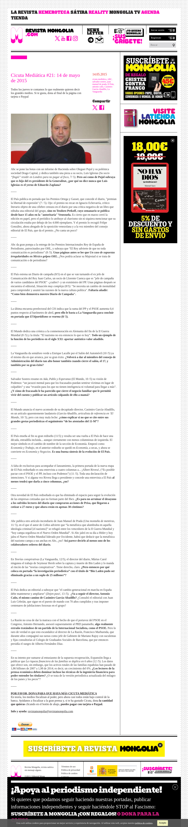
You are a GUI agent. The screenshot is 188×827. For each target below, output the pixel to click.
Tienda (19, 18)
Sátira (79, 12)
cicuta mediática (99, 79)
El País (111, 84)
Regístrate (156, 37)
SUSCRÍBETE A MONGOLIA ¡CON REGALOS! (63, 814)
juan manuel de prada (101, 82)
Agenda (150, 12)
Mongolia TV (124, 12)
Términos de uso (68, 766)
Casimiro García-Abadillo (102, 87)
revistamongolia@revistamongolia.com (50, 711)
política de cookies (143, 822)
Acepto (162, 822)
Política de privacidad (70, 770)
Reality (98, 12)
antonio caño (98, 86)
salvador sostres (99, 81)
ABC (109, 79)
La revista (24, 12)
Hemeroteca (54, 12)
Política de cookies (69, 773)
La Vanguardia (101, 90)
